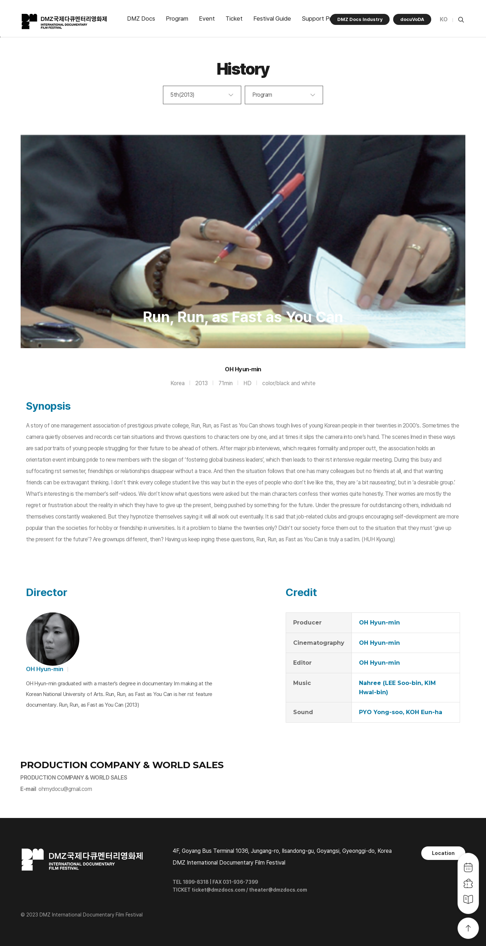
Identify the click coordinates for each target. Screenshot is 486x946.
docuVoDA (412, 19)
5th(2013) (182, 94)
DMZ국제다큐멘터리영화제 (64, 21)
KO (444, 19)
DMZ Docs (141, 18)
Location (443, 853)
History (243, 69)
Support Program (325, 18)
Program (177, 18)
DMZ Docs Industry (359, 19)
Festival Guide (272, 18)
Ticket (234, 18)
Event (207, 18)
